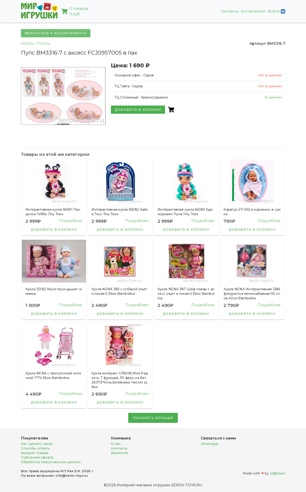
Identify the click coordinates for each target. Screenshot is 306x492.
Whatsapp (210, 444)
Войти (276, 11)
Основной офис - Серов (134, 75)
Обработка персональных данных (51, 462)
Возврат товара (34, 453)
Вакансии (119, 453)
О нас (116, 444)
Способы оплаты (35, 448)
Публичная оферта (37, 457)
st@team (277, 473)
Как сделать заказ (37, 444)
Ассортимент (253, 11)
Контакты (230, 11)
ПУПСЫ (43, 44)
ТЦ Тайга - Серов (129, 86)
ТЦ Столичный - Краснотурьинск (141, 97)
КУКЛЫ (27, 44)
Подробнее (70, 221)
